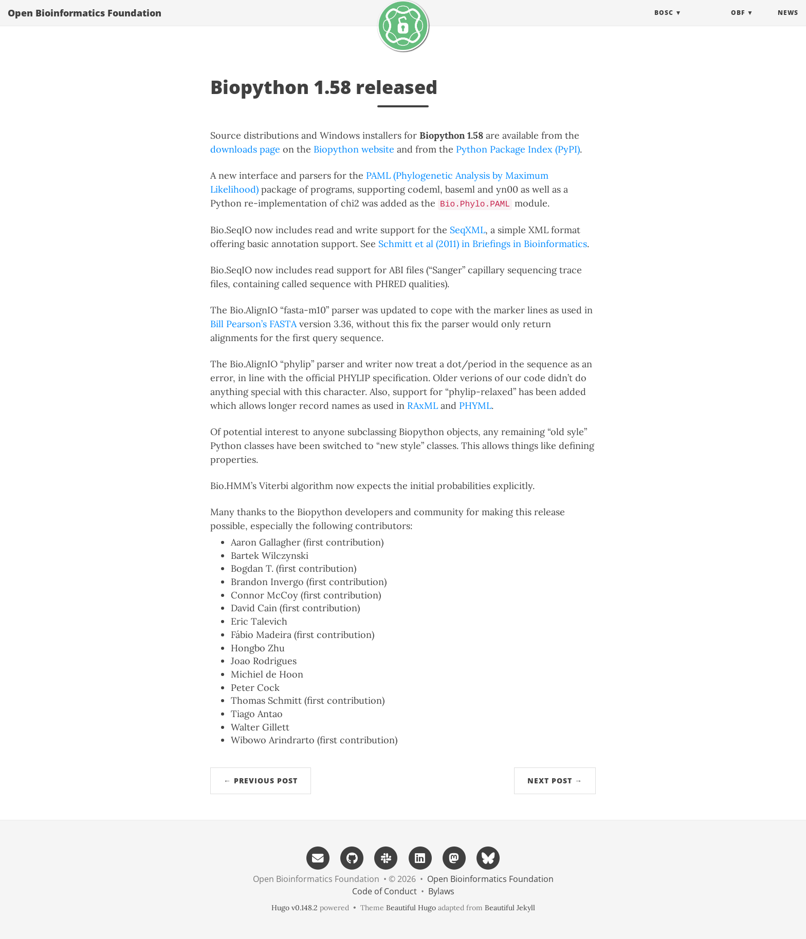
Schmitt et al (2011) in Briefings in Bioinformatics (482, 244)
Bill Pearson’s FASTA (253, 324)
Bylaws (441, 891)
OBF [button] (738, 22)
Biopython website (354, 149)
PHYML (475, 405)
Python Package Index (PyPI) (518, 149)
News (788, 22)
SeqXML (467, 230)
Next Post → (554, 780)
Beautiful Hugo (411, 907)
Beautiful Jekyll (510, 907)
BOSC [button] (663, 22)
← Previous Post (261, 780)
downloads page (245, 149)
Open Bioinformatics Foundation (84, 23)
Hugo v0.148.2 (294, 907)
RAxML (422, 405)
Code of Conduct (384, 891)
